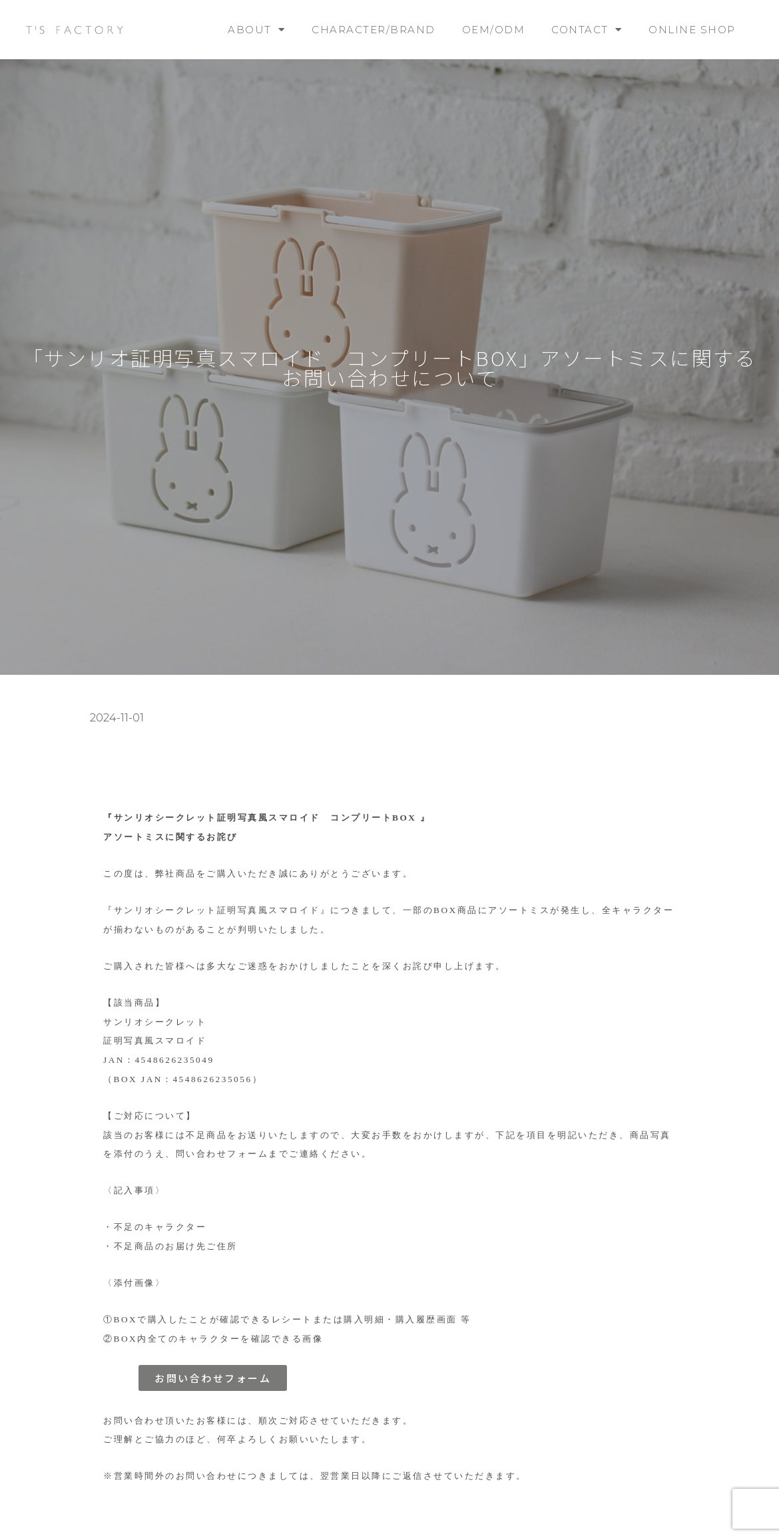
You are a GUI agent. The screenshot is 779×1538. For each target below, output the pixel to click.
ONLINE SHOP (692, 29)
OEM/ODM (493, 29)
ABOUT (256, 29)
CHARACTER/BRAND (373, 29)
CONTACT (586, 29)
